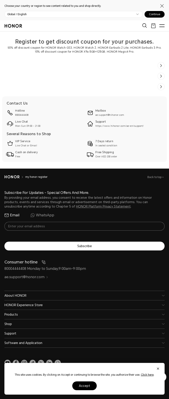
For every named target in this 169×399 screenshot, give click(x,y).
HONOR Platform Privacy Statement (103, 206)
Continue (154, 14)
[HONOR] (12, 177)
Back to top (154, 177)
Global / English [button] (17, 14)
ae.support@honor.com (26, 277)
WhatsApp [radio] (42, 215)
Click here (147, 374)
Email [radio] (11, 215)
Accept (84, 386)
